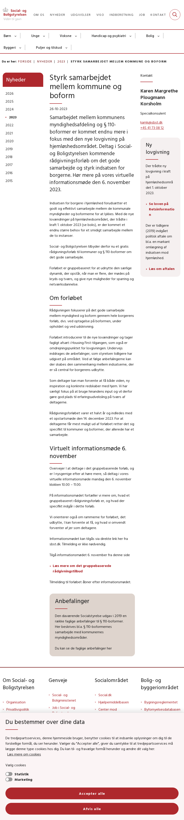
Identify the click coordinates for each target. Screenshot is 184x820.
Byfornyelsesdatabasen (162, 709)
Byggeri (10, 47)
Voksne (66, 35)
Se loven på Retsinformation (161, 209)
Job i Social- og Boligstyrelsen (63, 710)
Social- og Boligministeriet (64, 698)
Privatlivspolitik (17, 709)
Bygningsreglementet (161, 702)
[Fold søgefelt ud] (175, 14)
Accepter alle (92, 793)
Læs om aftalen (161, 268)
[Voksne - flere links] (76, 35)
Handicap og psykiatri (109, 35)
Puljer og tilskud (49, 47)
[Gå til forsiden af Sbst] (13, 14)
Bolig (150, 35)
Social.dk (105, 695)
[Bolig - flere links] (158, 35)
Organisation (16, 702)
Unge (35, 35)
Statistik (21, 774)
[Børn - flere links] (15, 35)
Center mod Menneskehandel (111, 712)
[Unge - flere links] (44, 35)
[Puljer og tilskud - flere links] (66, 47)
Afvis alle (92, 808)
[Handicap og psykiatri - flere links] (130, 35)
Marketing (23, 779)
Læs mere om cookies (24, 754)
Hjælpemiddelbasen (113, 702)
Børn (7, 35)
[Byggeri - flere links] (20, 47)
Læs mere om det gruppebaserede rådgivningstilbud (82, 568)
